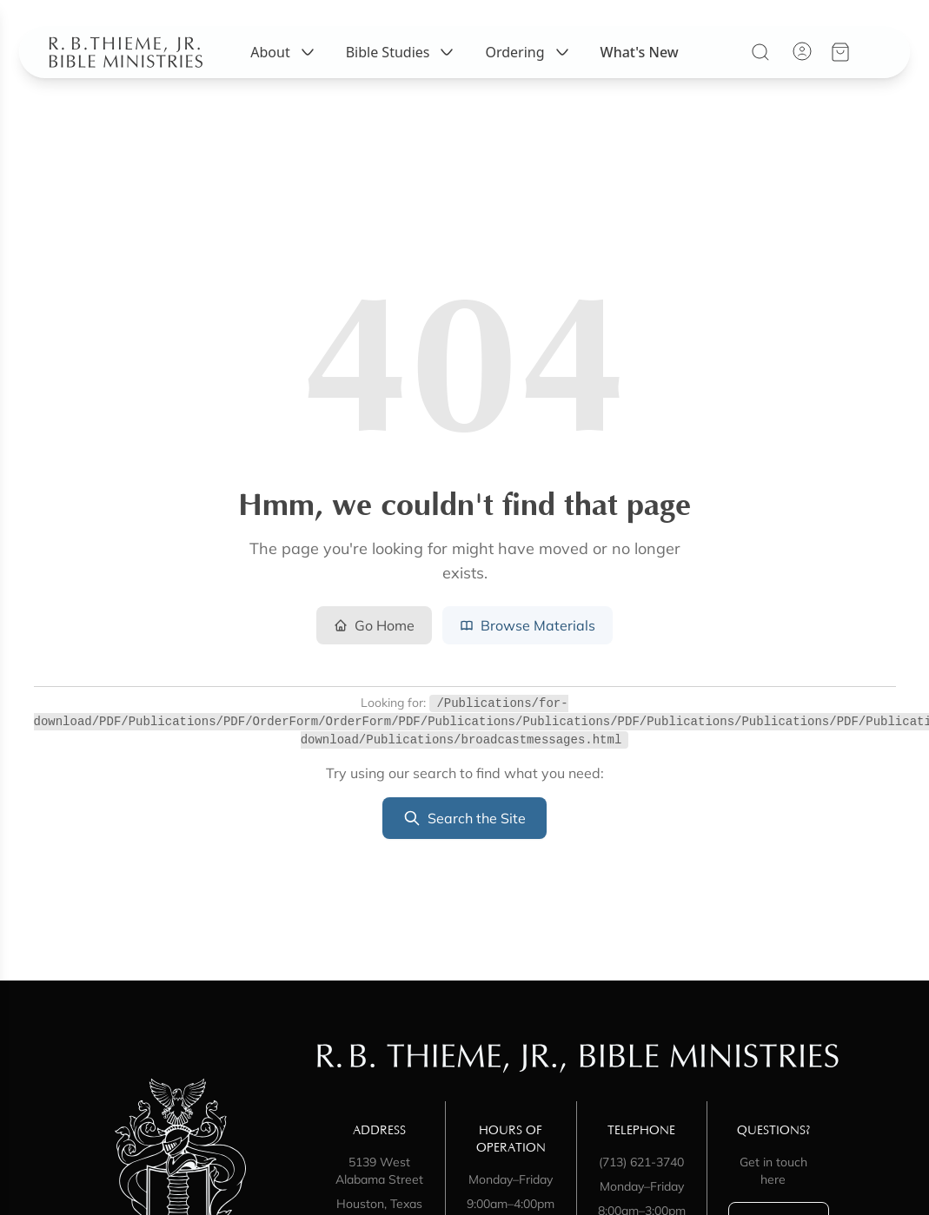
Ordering (528, 65)
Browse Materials (527, 625)
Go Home (374, 625)
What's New (640, 65)
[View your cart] (844, 65)
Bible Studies (402, 65)
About (283, 65)
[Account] (806, 64)
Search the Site (464, 818)
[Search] (765, 65)
